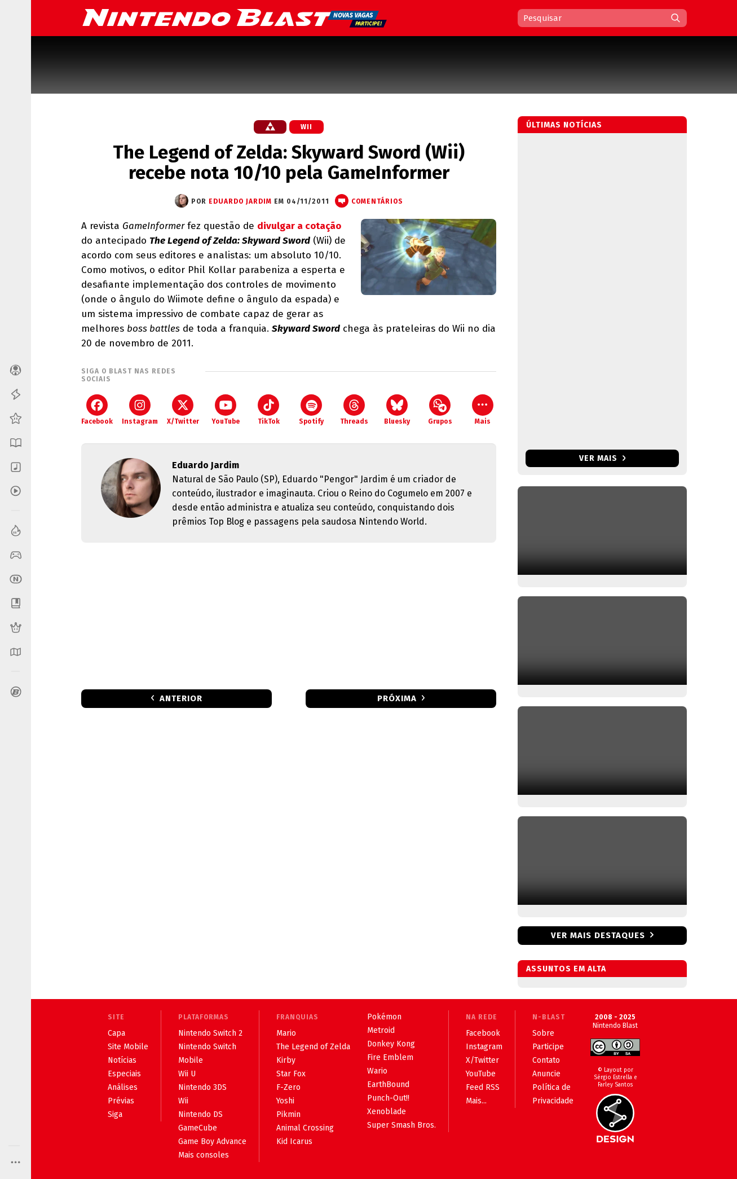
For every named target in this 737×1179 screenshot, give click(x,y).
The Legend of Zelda (313, 1047)
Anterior (181, 698)
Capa (116, 1033)
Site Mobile (128, 1047)
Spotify (311, 409)
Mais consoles (203, 1155)
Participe (548, 1047)
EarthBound (388, 1084)
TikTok (269, 409)
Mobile (190, 1060)
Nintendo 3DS (202, 1087)
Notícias (122, 1060)
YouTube (225, 409)
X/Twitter (183, 409)
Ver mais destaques (598, 935)
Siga (115, 1114)
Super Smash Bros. (401, 1125)
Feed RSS (483, 1087)
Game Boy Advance (212, 1141)
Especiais (124, 1074)
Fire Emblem (390, 1057)
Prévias (121, 1101)
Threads (354, 409)
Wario (377, 1071)
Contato (546, 1060)
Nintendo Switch (207, 1047)
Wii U (187, 1074)
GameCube (197, 1128)
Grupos (440, 409)
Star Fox (291, 1074)
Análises (123, 1087)
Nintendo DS (200, 1114)
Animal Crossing (305, 1128)
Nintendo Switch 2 (210, 1033)
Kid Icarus (294, 1141)
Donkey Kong (391, 1044)
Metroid (381, 1030)
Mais (482, 409)
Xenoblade (386, 1111)
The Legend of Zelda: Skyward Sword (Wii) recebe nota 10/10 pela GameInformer (289, 162)
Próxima (397, 698)
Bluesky (397, 409)
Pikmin (288, 1114)
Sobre (543, 1033)
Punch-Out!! (388, 1098)
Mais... (476, 1101)
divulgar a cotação (299, 226)
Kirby (285, 1060)
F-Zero (288, 1087)
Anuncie (546, 1074)
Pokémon (384, 1017)
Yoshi (285, 1101)
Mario (286, 1033)
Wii (306, 127)
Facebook (97, 409)
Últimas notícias (564, 125)
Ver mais (602, 458)
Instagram (140, 409)
